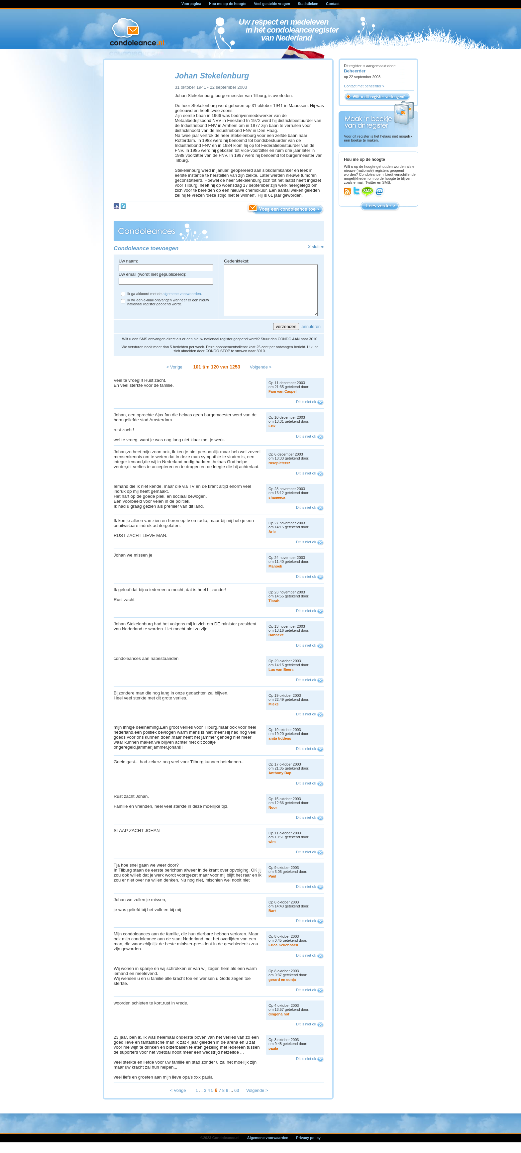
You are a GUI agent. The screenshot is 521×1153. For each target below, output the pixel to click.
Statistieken (308, 4)
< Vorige (174, 376)
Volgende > (260, 376)
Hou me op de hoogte (227, 4)
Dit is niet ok (306, 412)
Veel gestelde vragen (272, 4)
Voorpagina (191, 4)
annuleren (311, 336)
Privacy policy (308, 1148)
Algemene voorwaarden (267, 1148)
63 (236, 1100)
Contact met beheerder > (364, 86)
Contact (333, 4)
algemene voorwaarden (181, 294)
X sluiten (316, 246)
